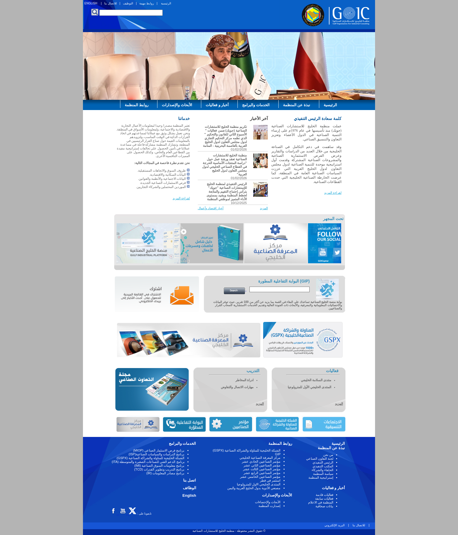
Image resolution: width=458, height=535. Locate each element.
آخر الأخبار (259, 118)
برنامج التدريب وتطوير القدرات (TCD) (159, 469)
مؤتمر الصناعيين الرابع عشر (262, 473)
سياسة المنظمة (323, 473)
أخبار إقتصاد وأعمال (210, 208)
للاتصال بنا (110, 3)
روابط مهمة (146, 3)
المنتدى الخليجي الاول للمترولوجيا (258, 484)
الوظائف (189, 488)
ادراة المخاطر (244, 380)
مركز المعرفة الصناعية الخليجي (260, 457)
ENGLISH (90, 3)
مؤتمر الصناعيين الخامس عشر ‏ (259, 476)
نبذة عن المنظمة (296, 105)
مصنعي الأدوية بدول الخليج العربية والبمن (253, 488)
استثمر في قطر (270, 480)
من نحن (328, 454)
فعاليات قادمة (324, 494)
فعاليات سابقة (324, 498)
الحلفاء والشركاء (322, 470)
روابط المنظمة (137, 105)
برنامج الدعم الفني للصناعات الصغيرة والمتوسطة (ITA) (148, 461)
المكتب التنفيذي (323, 466)
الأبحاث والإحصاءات (267, 502)
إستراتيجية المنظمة (320, 477)
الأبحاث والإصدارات (177, 105)
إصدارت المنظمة (269, 506)
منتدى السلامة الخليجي (316, 380)
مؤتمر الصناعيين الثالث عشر (261, 469)
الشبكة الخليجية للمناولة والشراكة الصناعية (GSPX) (246, 450)
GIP (278, 454)
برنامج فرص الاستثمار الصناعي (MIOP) (159, 450)
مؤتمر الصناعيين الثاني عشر (262, 465)
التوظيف (128, 3)
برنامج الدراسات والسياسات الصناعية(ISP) (156, 454)
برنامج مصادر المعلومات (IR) (165, 473)
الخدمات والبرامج (256, 105)
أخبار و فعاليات (217, 105)
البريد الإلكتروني (335, 525)
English (189, 495)
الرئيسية (166, 3)
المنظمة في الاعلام (320, 502)
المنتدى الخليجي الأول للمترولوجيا (309, 387)
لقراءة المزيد (332, 192)
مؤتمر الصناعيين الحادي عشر (261, 461)
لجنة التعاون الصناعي (319, 458)
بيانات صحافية (324, 506)
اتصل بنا (189, 480)
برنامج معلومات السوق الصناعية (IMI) (159, 465)
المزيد (264, 208)
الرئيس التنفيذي (323, 462)
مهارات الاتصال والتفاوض (237, 387)
